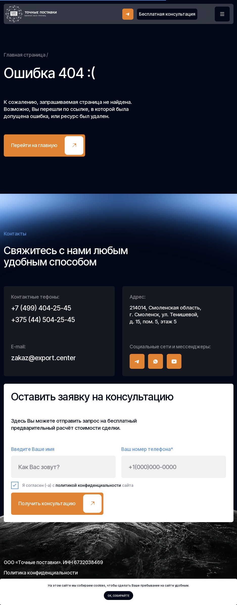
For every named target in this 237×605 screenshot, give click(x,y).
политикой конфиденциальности (88, 485)
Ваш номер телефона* (147, 449)
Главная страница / (26, 55)
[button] (167, 14)
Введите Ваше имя (32, 449)
